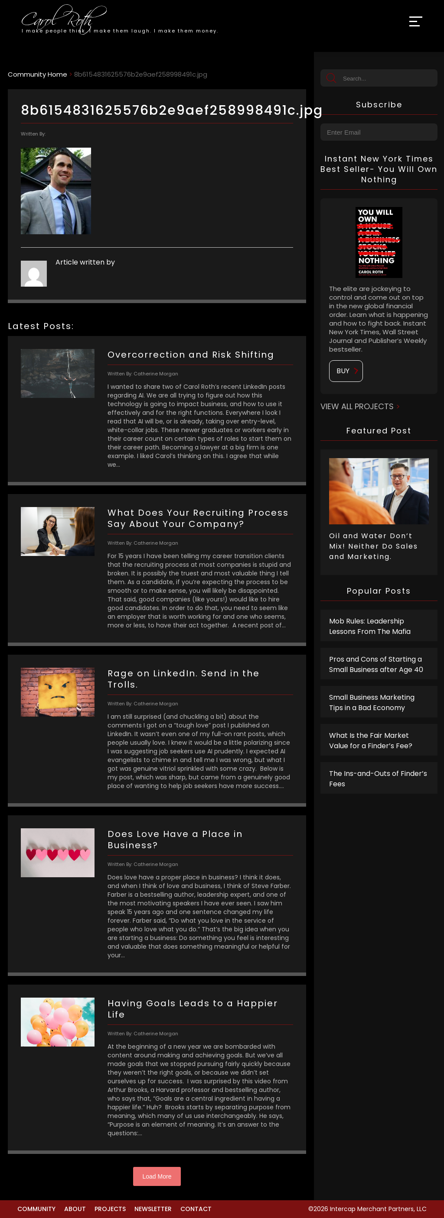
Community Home (37, 74)
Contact (196, 1209)
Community (36, 1209)
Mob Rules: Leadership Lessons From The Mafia (370, 626)
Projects (110, 1209)
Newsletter (153, 1209)
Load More (157, 1176)
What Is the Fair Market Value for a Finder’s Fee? (370, 740)
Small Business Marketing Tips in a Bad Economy (372, 702)
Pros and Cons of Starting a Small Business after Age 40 (376, 664)
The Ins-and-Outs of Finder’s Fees (378, 779)
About (75, 1209)
